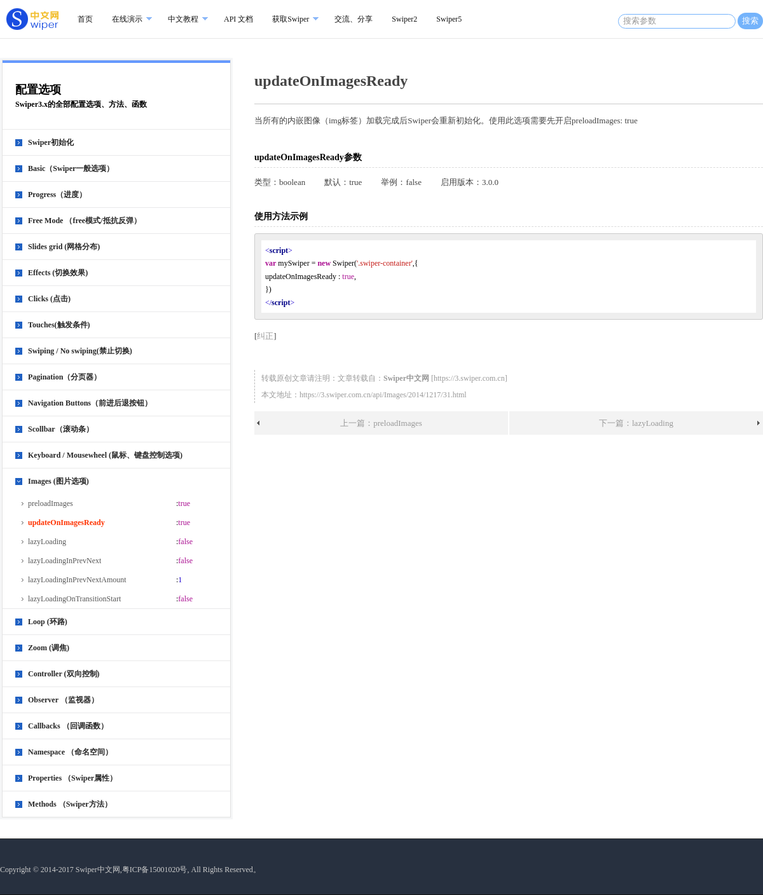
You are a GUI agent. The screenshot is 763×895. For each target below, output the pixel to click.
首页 (85, 19)
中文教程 (183, 19)
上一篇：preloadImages (381, 423)
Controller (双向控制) (64, 673)
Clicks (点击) (49, 298)
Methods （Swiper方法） (70, 804)
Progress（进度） (57, 194)
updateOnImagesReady (66, 522)
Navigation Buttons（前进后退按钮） (90, 403)
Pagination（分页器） (64, 376)
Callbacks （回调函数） (68, 725)
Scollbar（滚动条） (60, 429)
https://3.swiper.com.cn (469, 378)
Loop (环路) (47, 621)
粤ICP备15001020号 (155, 869)
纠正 (265, 336)
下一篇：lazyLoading (636, 423)
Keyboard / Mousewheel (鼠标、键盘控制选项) (105, 455)
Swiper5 (449, 19)
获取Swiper (290, 19)
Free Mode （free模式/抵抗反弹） (84, 220)
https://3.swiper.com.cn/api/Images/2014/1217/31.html (383, 394)
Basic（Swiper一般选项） (71, 168)
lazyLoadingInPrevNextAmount (77, 579)
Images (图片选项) (58, 481)
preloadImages (50, 503)
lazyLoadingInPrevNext (64, 560)
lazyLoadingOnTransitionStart (74, 598)
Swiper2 (404, 19)
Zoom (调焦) (48, 647)
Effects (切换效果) (58, 272)
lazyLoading (47, 541)
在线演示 (127, 19)
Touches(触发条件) (59, 324)
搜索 (750, 20)
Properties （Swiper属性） (72, 778)
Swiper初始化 (51, 142)
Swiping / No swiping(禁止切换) (80, 350)
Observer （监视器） (63, 699)
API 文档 (238, 19)
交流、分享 (353, 19)
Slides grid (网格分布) (64, 246)
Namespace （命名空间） (70, 752)
